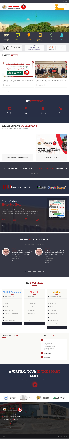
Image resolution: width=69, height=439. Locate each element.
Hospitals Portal (53, 307)
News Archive (12, 91)
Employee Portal (9, 310)
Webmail (7, 303)
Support (65, 436)
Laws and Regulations (49, 348)
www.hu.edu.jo (15, 424)
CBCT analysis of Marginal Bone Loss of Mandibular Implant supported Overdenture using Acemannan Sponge (55, 254)
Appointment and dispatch (56, 297)
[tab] (54, 341)
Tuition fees (16, 224)
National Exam (53, 303)
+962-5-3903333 (7, 420)
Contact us (6, 424)
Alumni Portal (53, 317)
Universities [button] (47, 357)
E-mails (29, 321)
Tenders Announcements (49, 350)
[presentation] (3, 74)
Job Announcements (54, 300)
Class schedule (31, 310)
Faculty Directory (9, 307)
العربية (65, 1)
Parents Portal (53, 310)
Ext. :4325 (16, 420)
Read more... (35, 173)
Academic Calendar (32, 303)
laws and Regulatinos (10, 321)
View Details (7, 85)
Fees (29, 317)
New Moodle (30, 307)
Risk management (48, 343)
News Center (5, 91)
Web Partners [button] (47, 354)
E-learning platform (9, 297)
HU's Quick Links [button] (48, 340)
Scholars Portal (53, 314)
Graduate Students (54, 321)
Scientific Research (9, 317)
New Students (31, 300)
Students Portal (31, 297)
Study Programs (31, 314)
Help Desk (60, 436)
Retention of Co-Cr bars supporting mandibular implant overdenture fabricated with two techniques (22, 253)
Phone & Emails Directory (49, 347)
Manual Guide (28, 224)
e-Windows (7, 300)
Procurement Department (55, 324)
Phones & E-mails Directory (11, 314)
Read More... (14, 260)
